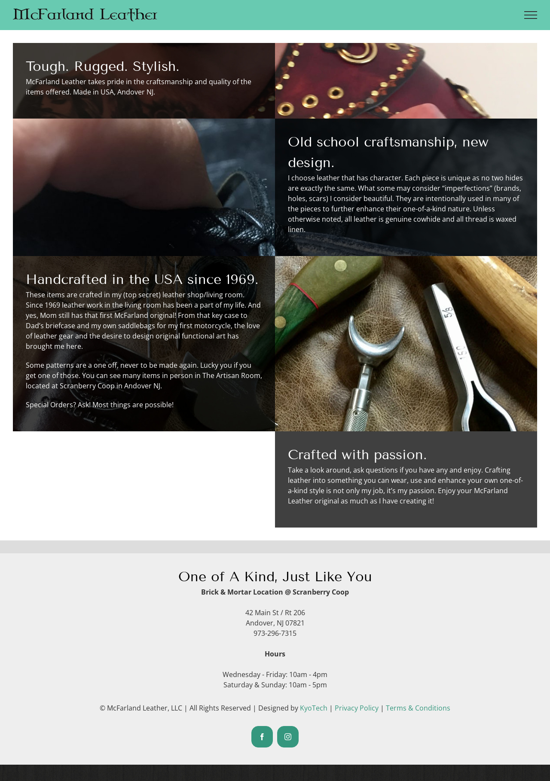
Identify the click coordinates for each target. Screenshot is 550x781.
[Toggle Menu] (531, 15)
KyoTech (313, 708)
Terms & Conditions (418, 708)
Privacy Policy (357, 708)
